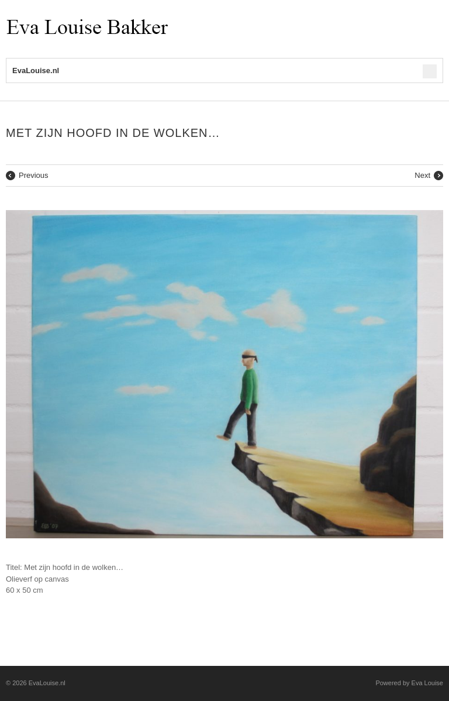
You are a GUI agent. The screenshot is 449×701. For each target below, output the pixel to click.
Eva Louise (427, 682)
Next (422, 175)
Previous (34, 175)
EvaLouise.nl (47, 682)
